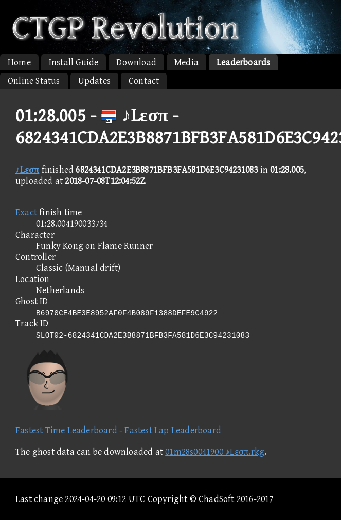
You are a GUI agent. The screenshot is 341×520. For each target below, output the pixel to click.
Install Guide (74, 62)
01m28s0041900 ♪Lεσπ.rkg (214, 452)
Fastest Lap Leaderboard (172, 430)
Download (136, 62)
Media (186, 62)
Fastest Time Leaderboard (66, 430)
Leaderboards (243, 62)
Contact (144, 81)
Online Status (34, 81)
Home (19, 62)
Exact (26, 212)
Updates (94, 81)
